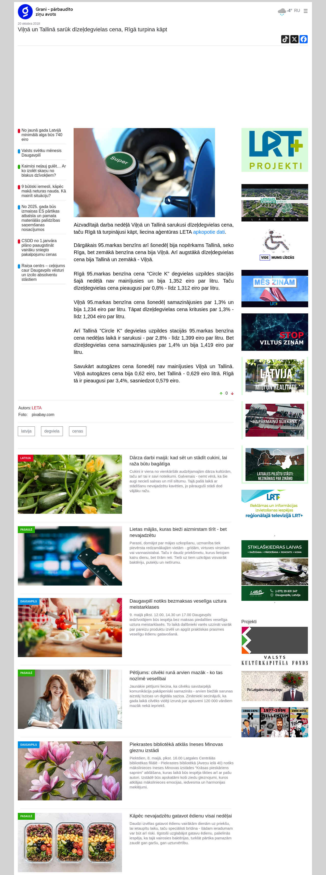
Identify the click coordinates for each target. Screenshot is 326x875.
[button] (304, 10)
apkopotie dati (209, 232)
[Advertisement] (163, 90)
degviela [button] (52, 431)
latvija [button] (26, 431)
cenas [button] (77, 431)
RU (297, 10)
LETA (37, 408)
